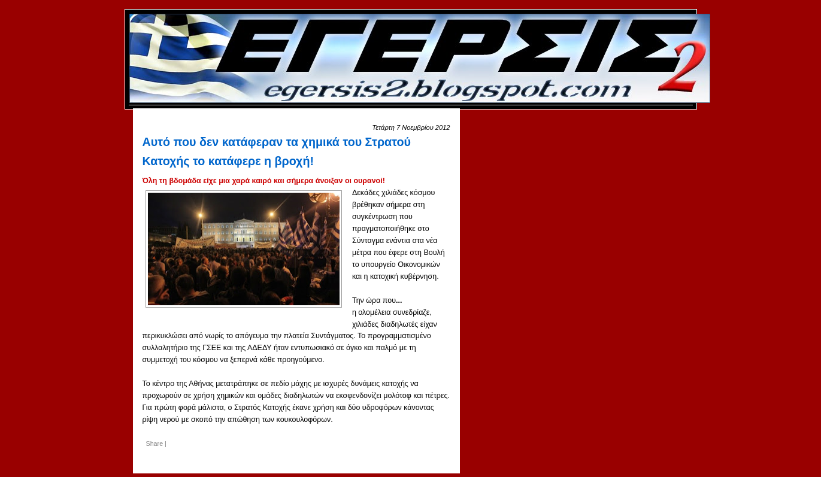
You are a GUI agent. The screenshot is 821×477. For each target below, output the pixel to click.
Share (154, 443)
